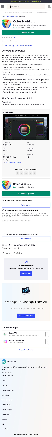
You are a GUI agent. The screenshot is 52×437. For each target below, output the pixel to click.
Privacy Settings (7, 409)
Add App (4, 385)
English (4, 375)
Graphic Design (12, 16)
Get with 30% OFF (26, 316)
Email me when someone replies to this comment (21, 234)
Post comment (26, 239)
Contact (4, 419)
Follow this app (8, 45)
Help (3, 424)
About (3, 380)
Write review (26, 205)
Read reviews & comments (10, 41)
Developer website (24, 45)
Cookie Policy (6, 414)
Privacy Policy (6, 405)
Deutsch (10, 375)
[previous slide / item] (4, 127)
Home (3, 16)
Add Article (5, 395)
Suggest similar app (26, 350)
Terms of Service (7, 400)
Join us (38, 1)
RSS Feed (5, 429)
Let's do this (26, 274)
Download (26, 32)
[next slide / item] (47, 127)
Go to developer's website (12, 162)
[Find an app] (8, 6)
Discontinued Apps (8, 390)
